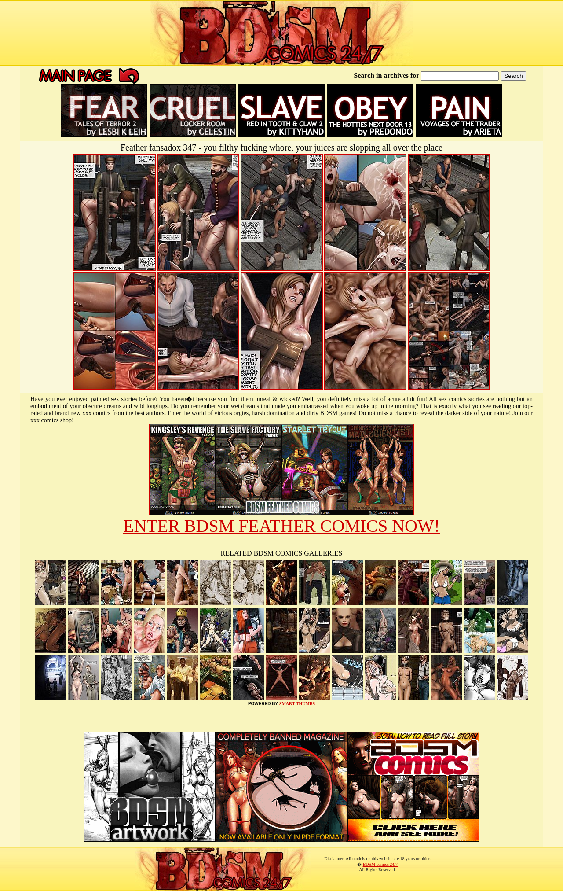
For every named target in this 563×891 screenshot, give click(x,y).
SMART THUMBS (297, 703)
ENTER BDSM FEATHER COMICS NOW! (281, 526)
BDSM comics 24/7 (380, 864)
